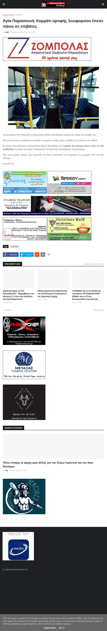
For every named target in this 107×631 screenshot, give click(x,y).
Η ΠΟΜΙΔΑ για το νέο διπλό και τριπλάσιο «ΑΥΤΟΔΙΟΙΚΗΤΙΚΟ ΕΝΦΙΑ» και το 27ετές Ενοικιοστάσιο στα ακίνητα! (86, 295)
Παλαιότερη (98, 310)
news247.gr (8, 163)
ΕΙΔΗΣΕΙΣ (19, 15)
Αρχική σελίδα (8, 15)
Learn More (49, 628)
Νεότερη (7, 310)
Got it (61, 628)
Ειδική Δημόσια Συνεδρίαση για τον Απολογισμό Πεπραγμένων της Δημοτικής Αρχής (52, 294)
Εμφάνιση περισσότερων (94, 264)
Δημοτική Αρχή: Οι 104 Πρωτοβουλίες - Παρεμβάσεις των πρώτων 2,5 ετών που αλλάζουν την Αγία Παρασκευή (18, 295)
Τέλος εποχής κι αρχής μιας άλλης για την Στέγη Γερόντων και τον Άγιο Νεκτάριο (48, 464)
